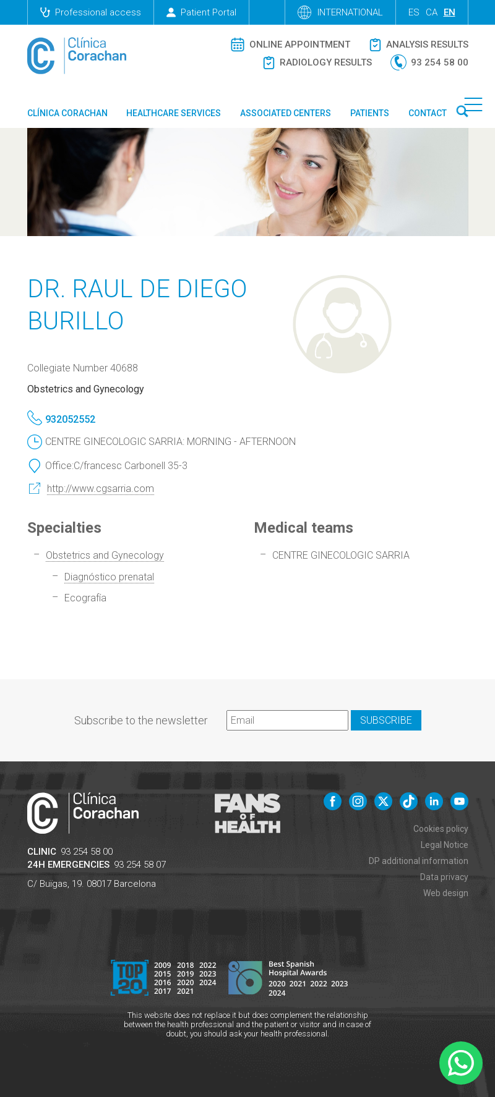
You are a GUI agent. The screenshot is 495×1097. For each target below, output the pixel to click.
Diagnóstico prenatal (109, 577)
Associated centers (285, 113)
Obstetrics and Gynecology (105, 555)
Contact (427, 113)
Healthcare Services (173, 113)
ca (431, 12)
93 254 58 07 (140, 864)
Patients (369, 113)
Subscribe (386, 720)
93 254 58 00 (87, 851)
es (414, 12)
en (449, 12)
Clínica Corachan (67, 113)
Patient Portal (201, 12)
